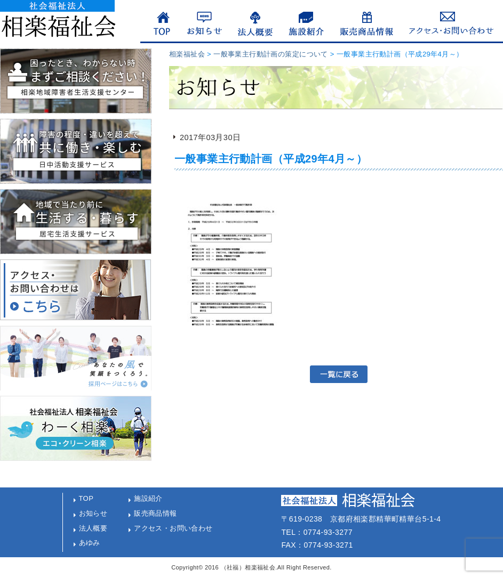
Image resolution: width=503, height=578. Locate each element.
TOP (86, 498)
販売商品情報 (155, 513)
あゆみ (89, 543)
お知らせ (93, 513)
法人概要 (93, 528)
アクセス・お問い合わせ (173, 528)
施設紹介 (148, 498)
